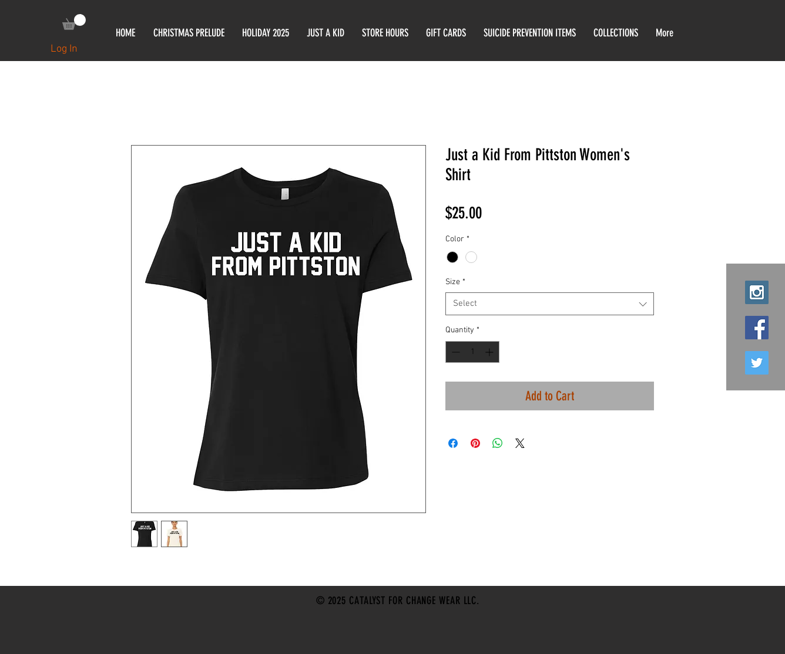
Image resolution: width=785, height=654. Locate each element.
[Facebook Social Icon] (757, 327)
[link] (74, 22)
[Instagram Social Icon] (757, 292)
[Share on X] (520, 443)
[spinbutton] (472, 352)
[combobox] (549, 303)
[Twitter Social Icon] (757, 363)
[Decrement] (454, 352)
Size (455, 282)
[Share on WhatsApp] (498, 443)
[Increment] (490, 352)
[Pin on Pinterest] (475, 443)
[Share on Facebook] (453, 443)
